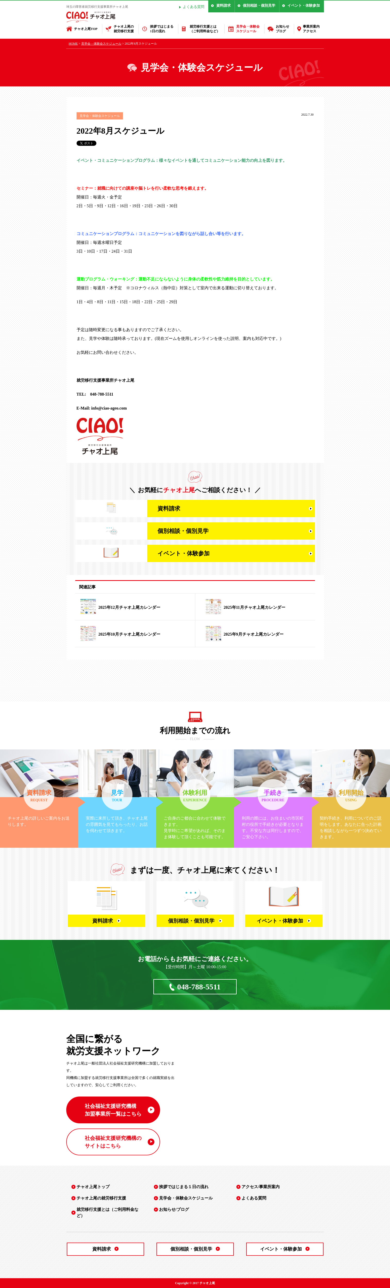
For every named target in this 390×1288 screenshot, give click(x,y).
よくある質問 (193, 7)
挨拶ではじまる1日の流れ (161, 29)
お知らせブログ (282, 29)
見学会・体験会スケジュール (248, 29)
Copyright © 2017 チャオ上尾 (195, 1283)
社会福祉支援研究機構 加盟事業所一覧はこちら (113, 1110)
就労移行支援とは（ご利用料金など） (205, 29)
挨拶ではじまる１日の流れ (184, 1187)
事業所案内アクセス (311, 29)
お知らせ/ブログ (174, 1209)
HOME (73, 43)
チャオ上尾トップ (93, 1187)
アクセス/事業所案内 (261, 1187)
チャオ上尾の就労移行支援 (124, 29)
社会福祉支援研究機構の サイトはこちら (113, 1142)
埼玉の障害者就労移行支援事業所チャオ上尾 (97, 7)
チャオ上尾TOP (86, 29)
